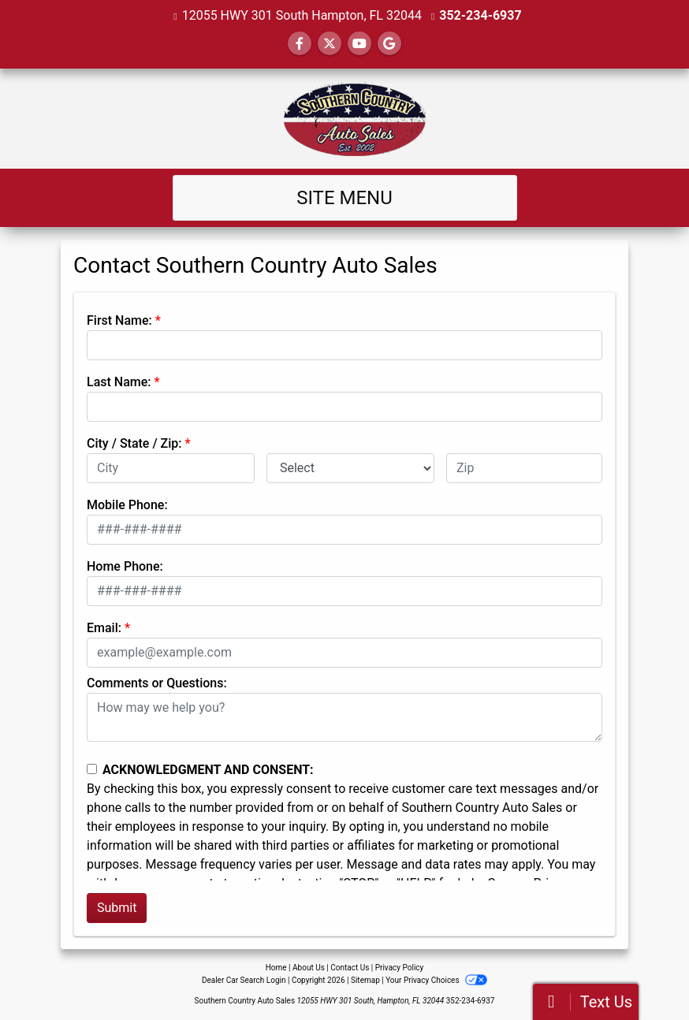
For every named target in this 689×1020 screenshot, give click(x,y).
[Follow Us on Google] (389, 44)
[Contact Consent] (92, 769)
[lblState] (350, 468)
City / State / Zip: (134, 443)
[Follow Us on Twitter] (329, 44)
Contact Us (349, 967)
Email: (104, 627)
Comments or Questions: (157, 683)
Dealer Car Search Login (244, 980)
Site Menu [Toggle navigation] (344, 198)
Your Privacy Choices (436, 980)
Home (276, 967)
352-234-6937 (480, 15)
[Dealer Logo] (344, 118)
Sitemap (365, 980)
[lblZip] (524, 468)
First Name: (119, 320)
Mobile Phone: (127, 504)
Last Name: (119, 381)
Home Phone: (125, 566)
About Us (308, 967)
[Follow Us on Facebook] (299, 44)
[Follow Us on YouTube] (359, 44)
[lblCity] (171, 468)
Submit (116, 907)
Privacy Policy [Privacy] (399, 967)
